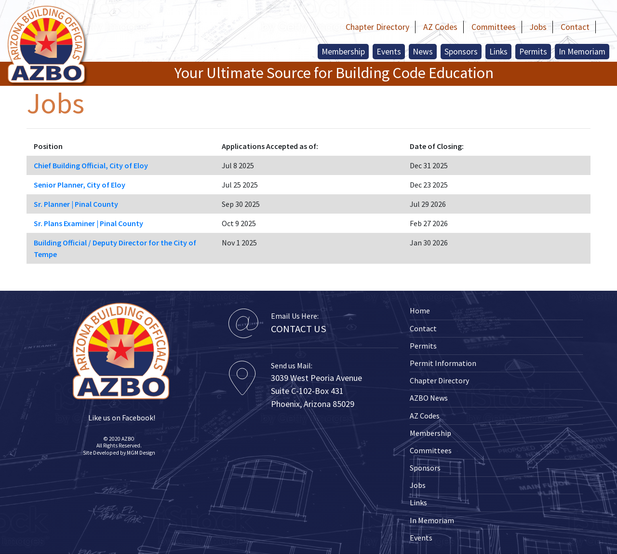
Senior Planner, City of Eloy (79, 184)
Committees (493, 27)
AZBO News (429, 398)
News (423, 51)
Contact (575, 27)
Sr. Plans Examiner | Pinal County (88, 223)
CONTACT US (298, 329)
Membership (343, 51)
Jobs (538, 27)
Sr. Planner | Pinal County (76, 204)
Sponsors (461, 51)
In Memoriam (582, 51)
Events (388, 51)
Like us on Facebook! (121, 417)
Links (498, 51)
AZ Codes (440, 27)
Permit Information (443, 363)
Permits (533, 51)
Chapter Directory (377, 27)
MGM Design (141, 452)
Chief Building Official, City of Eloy (91, 165)
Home (420, 310)
